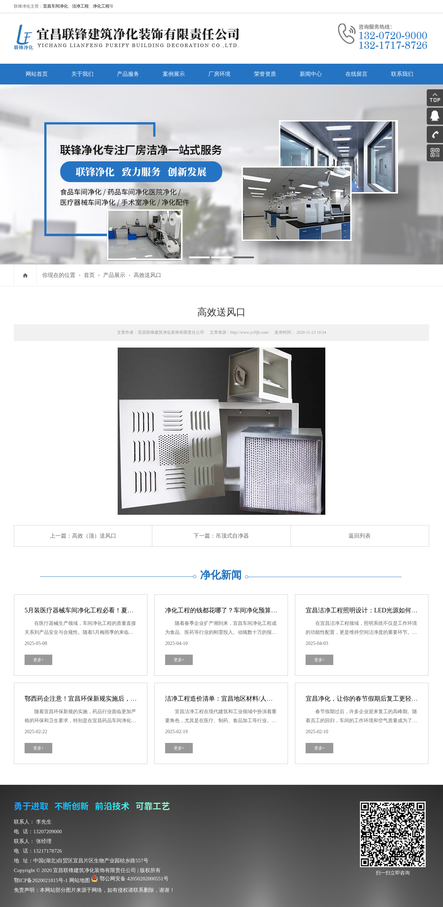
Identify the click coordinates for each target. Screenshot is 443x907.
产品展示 (114, 275)
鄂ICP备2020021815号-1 (41, 880)
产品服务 (128, 74)
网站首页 (37, 74)
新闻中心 (311, 74)
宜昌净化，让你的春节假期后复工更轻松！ (365, 698)
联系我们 (402, 74)
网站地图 (79, 880)
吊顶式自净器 (232, 536)
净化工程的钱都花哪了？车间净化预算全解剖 (227, 610)
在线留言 (356, 74)
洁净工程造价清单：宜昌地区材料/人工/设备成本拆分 (238, 698)
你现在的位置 (58, 275)
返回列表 (360, 536)
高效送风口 (147, 275)
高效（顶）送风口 (94, 536)
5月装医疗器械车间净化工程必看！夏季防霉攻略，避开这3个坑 (112, 610)
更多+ (38, 659)
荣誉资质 (265, 74)
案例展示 (174, 74)
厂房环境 (219, 74)
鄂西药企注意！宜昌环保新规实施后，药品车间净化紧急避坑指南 (115, 698)
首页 (89, 275)
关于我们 (82, 74)
